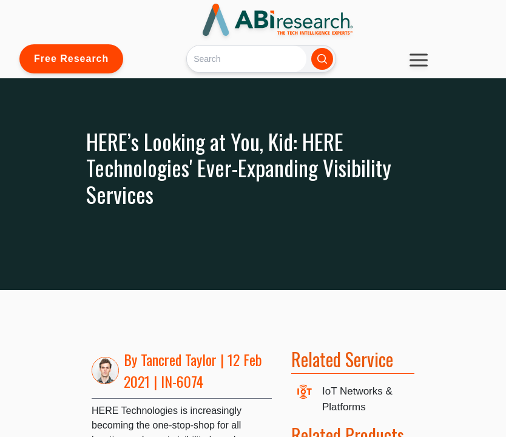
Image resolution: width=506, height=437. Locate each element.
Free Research (71, 58)
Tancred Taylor (179, 359)
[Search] (246, 59)
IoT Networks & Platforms (357, 399)
